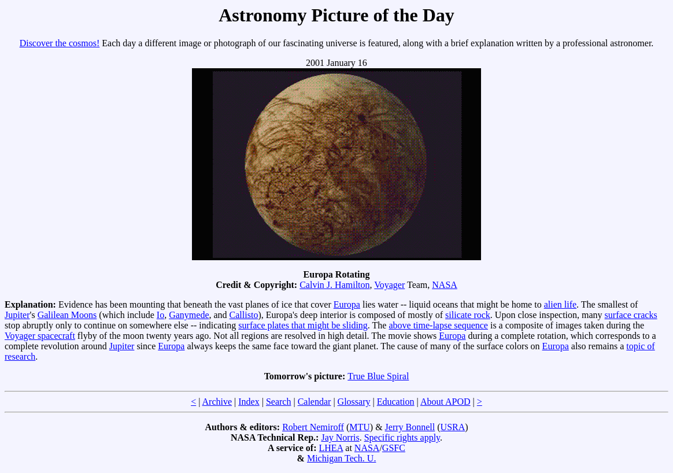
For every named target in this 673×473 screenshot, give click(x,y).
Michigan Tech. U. (341, 458)
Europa (347, 304)
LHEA (331, 448)
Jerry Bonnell (410, 427)
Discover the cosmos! (60, 43)
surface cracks (631, 315)
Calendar (314, 402)
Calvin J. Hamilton (334, 285)
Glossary (354, 402)
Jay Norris (340, 437)
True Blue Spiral (378, 376)
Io (160, 315)
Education (396, 402)
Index (248, 402)
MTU (359, 427)
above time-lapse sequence (438, 325)
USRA (453, 427)
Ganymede (189, 315)
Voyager (389, 285)
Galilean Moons (67, 315)
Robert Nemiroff (313, 427)
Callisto (244, 315)
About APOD (445, 402)
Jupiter (17, 315)
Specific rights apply (402, 437)
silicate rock (467, 315)
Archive (217, 402)
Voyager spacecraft (40, 336)
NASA (444, 285)
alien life (560, 304)
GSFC (393, 448)
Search (278, 402)
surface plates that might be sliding (303, 325)
